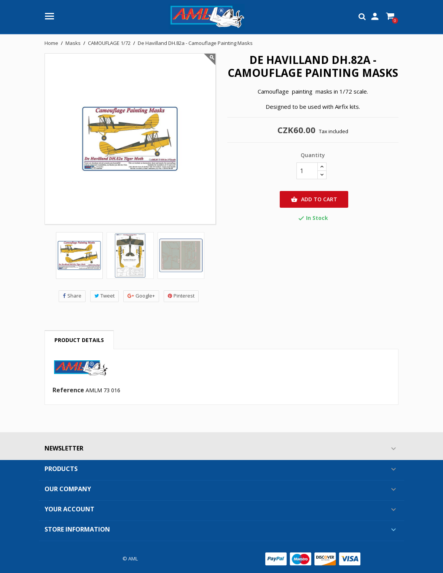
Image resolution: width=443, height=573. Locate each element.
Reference (68, 390)
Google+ (141, 295)
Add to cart (314, 199)
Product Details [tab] (79, 340)
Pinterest (181, 295)
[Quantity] (307, 170)
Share (72, 295)
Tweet (104, 295)
